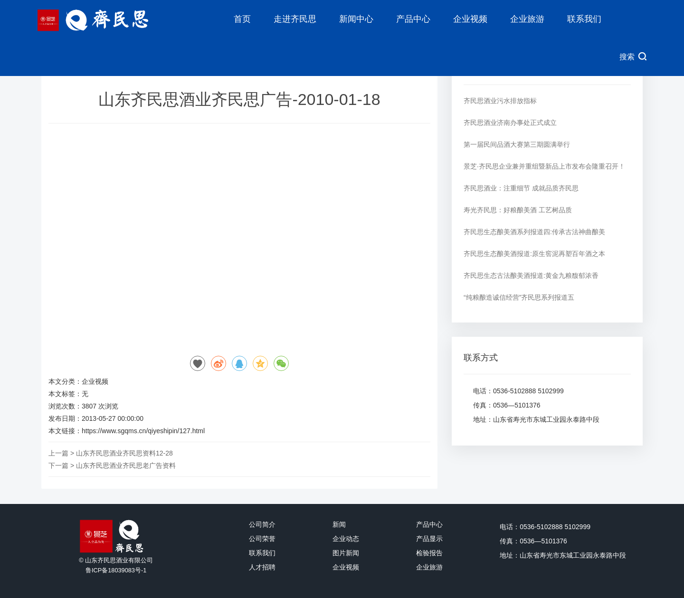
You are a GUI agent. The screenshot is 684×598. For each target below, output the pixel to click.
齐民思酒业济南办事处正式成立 (510, 122)
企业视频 (470, 19)
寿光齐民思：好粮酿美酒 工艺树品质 (518, 210)
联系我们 (584, 19)
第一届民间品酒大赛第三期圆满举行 (517, 144)
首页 (242, 19)
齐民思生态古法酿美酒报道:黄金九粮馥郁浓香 (531, 275)
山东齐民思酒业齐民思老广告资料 (126, 465)
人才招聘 (262, 567)
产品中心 (413, 19)
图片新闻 (345, 553)
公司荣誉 (262, 538)
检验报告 (429, 553)
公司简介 (262, 524)
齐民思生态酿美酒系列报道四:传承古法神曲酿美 (534, 232)
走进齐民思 (295, 19)
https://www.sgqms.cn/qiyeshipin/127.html (143, 431)
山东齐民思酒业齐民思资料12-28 (124, 453)
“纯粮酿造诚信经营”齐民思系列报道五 (519, 297)
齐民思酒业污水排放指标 (500, 100)
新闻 (339, 524)
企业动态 (345, 538)
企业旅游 (527, 19)
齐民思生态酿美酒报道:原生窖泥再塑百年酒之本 (534, 253)
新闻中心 (356, 19)
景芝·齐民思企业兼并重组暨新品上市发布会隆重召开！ (544, 166)
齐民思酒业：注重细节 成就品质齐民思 (521, 188)
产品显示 (429, 538)
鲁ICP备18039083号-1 (116, 570)
